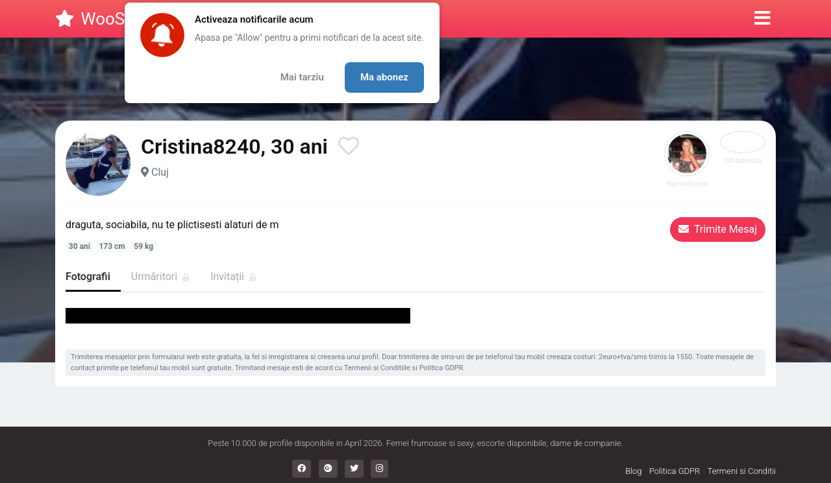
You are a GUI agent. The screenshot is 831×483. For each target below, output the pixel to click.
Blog (633, 471)
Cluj (160, 172)
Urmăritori (160, 276)
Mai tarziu (302, 77)
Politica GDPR (441, 368)
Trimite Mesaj (717, 229)
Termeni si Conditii (742, 471)
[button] (762, 19)
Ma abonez (384, 77)
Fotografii (88, 276)
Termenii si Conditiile (377, 368)
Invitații (233, 276)
